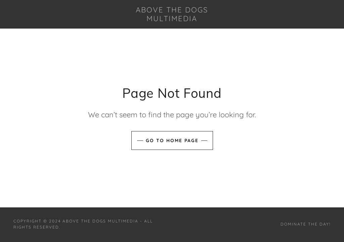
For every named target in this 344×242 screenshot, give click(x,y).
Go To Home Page (172, 140)
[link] (172, 19)
